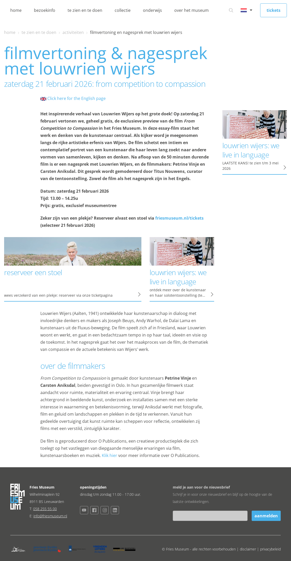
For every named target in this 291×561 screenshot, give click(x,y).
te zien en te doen (85, 10)
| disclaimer (247, 549)
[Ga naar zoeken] (231, 10)
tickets (273, 10)
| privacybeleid (269, 549)
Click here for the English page (73, 98)
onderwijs (152, 10)
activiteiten (73, 32)
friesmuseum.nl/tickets (179, 218)
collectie (123, 10)
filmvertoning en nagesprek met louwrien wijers (136, 32)
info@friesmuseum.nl (50, 515)
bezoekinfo (44, 10)
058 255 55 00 (45, 508)
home (16, 10)
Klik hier (109, 455)
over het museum (191, 10)
